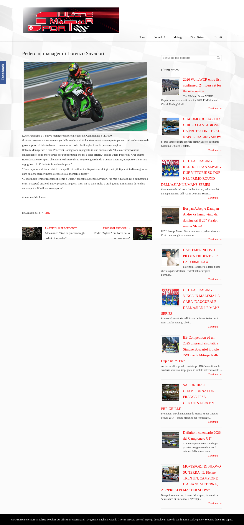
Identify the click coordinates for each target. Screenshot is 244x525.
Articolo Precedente (61, 228)
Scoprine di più (213, 519)
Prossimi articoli (116, 228)
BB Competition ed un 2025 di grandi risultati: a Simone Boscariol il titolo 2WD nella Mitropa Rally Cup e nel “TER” (190, 349)
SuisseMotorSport (89, 17)
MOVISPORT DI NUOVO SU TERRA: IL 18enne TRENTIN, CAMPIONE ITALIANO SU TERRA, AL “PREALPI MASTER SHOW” (191, 478)
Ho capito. (227, 519)
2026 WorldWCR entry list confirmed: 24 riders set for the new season (202, 85)
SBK (47, 212)
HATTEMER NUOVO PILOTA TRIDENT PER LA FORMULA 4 (200, 256)
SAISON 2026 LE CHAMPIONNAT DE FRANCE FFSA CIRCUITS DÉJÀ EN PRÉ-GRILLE (187, 397)
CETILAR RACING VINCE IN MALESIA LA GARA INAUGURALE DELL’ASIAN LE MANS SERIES (190, 301)
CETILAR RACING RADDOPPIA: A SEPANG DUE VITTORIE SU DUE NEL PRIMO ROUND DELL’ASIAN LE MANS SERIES (191, 172)
